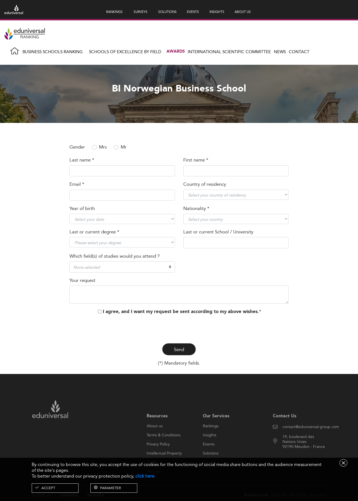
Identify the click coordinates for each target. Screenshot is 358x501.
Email (76, 184)
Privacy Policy (158, 456)
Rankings (211, 438)
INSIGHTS (216, 11)
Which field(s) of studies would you (114, 256)
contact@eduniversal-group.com (310, 438)
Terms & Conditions (164, 447)
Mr (123, 147)
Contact (299, 52)
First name (195, 160)
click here (144, 476)
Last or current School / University (218, 232)
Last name (81, 160)
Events (208, 456)
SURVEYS (140, 11)
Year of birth (82, 208)
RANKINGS (114, 11)
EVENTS (193, 11)
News (280, 52)
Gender (77, 147)
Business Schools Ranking (53, 52)
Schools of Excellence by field (125, 52)
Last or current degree (94, 232)
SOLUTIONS (167, 11)
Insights (209, 447)
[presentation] (179, 328)
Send (179, 349)
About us (155, 438)
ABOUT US (243, 11)
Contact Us (284, 427)
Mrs (103, 147)
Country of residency (204, 184)
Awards (175, 51)
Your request (82, 280)
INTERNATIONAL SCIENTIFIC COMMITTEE (229, 52)
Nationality (196, 208)
